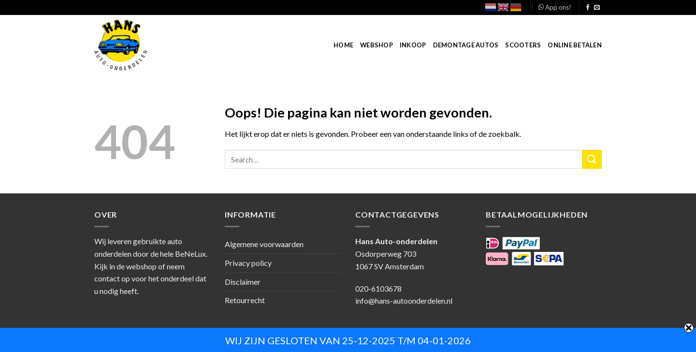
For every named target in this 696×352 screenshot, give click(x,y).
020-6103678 (378, 288)
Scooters (523, 45)
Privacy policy (248, 262)
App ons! (554, 7)
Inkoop (413, 45)
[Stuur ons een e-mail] (597, 7)
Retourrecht (245, 300)
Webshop (376, 45)
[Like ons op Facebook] (588, 7)
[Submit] (592, 159)
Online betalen (575, 45)
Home (343, 45)
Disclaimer (243, 281)
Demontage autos (466, 45)
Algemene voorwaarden (264, 244)
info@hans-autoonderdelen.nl (403, 300)
